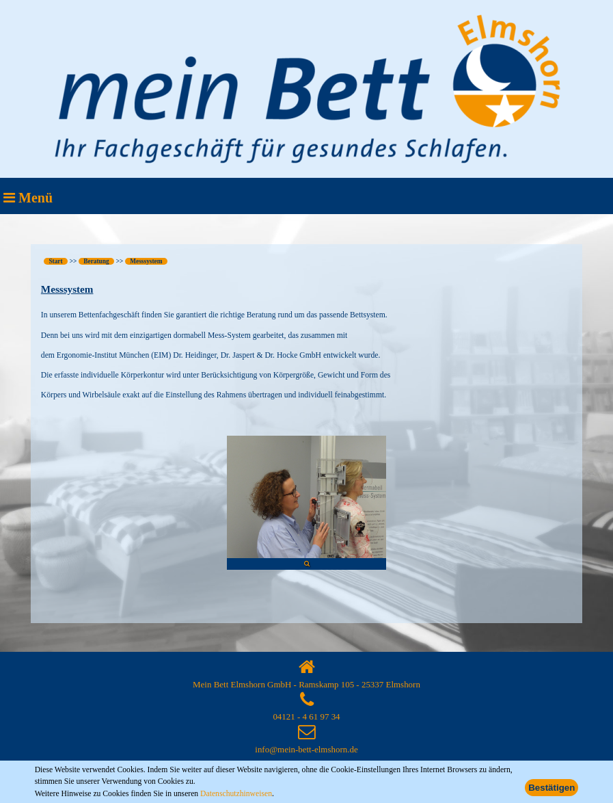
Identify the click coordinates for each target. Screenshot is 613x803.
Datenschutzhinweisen (236, 793)
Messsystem (146, 261)
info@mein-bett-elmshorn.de (306, 749)
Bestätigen (551, 787)
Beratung (96, 261)
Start (55, 261)
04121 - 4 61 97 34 (306, 716)
